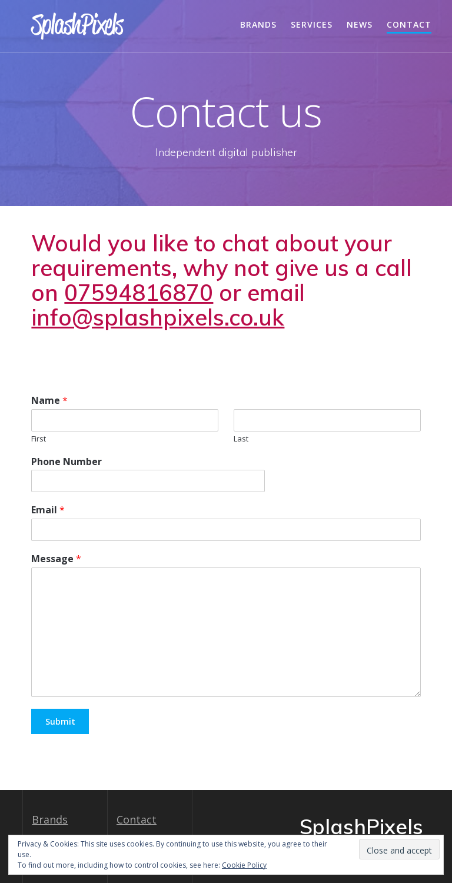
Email (48, 510)
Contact (409, 24)
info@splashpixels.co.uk (157, 317)
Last (241, 439)
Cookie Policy (244, 865)
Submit (60, 721)
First (38, 439)
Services (312, 24)
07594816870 (138, 292)
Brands (258, 24)
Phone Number (66, 462)
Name (49, 400)
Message (56, 559)
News (360, 24)
